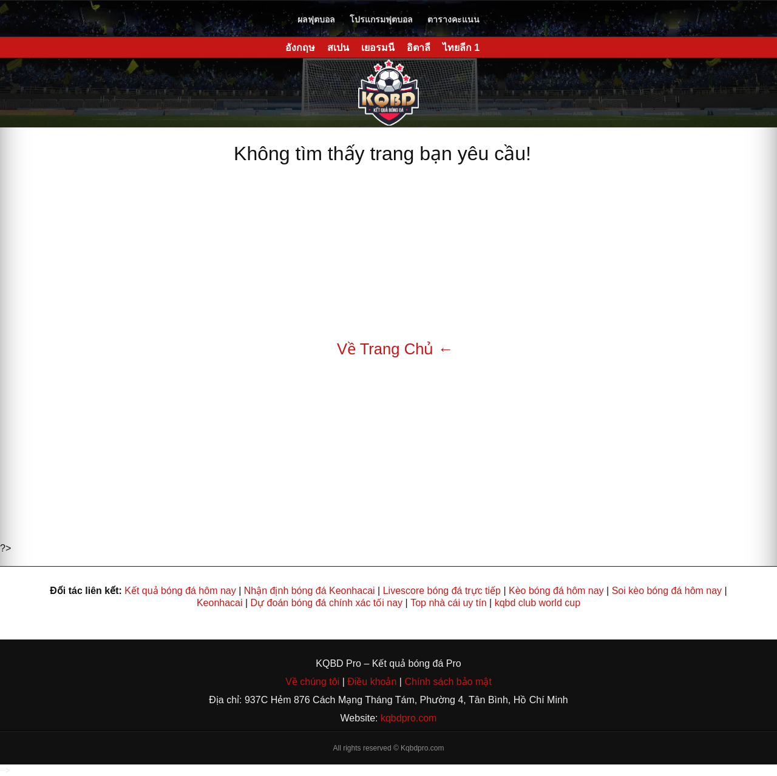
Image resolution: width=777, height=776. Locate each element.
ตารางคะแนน (453, 19)
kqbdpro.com (409, 718)
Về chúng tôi (313, 681)
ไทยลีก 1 (461, 47)
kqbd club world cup (537, 603)
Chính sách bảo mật (447, 681)
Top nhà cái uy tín (448, 603)
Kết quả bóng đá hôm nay (180, 590)
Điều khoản (371, 681)
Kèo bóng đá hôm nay (556, 590)
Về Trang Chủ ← (395, 348)
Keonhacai (220, 603)
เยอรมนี (378, 47)
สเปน (338, 47)
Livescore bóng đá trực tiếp (442, 590)
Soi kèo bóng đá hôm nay (667, 590)
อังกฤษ (300, 47)
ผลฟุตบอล (316, 19)
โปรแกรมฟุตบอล (381, 19)
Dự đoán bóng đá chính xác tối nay (327, 603)
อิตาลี (418, 47)
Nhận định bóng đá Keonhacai (309, 590)
